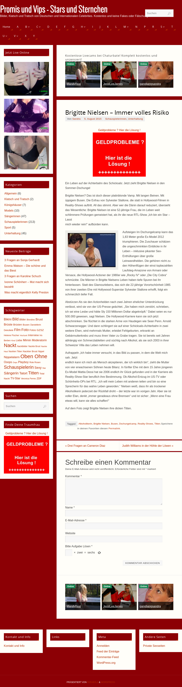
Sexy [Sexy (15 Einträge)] (38, 367)
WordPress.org (106, 662)
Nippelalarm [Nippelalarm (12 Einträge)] (12, 357)
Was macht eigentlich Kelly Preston (26, 292)
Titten (157, 423)
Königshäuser (13, 204)
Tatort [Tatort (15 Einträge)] (23, 373)
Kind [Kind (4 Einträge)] (13, 340)
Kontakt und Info (14, 645)
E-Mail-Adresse (75, 520)
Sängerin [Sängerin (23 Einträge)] (11, 373)
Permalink (114, 428)
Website (70, 533)
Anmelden (103, 645)
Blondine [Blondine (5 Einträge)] (31, 319)
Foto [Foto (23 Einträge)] (25, 330)
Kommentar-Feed (108, 657)
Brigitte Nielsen (101, 423)
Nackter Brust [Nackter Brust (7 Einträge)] (30, 351)
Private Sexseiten (154, 645)
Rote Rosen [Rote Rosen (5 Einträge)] (35, 362)
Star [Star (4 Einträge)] (44, 368)
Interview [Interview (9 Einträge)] (33, 335)
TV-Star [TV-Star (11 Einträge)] (15, 378)
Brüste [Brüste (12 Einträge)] (8, 324)
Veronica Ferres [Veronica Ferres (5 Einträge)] (28, 378)
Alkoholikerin (85, 423)
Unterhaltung (135, 118)
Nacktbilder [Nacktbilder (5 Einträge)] (22, 346)
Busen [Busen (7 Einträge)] (26, 324)
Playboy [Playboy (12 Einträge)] (23, 362)
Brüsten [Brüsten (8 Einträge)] (17, 324)
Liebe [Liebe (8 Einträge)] (19, 340)
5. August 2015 (93, 118)
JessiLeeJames (113, 83)
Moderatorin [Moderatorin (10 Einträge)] (39, 340)
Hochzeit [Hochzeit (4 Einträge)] (23, 335)
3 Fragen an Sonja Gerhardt (22, 260)
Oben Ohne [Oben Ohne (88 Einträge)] (33, 356)
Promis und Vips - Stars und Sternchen (53, 10)
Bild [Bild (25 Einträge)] (15, 319)
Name (70, 507)
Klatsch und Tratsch (16, 199)
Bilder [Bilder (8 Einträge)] (22, 319)
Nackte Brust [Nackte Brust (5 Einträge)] (34, 346)
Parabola (92, 682)
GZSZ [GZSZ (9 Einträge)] (40, 330)
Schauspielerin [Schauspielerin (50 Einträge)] (19, 367)
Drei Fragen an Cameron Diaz (85, 445)
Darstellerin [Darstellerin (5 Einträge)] (35, 325)
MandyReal (74, 83)
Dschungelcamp (127, 423)
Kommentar (73, 476)
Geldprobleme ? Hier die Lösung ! (119, 130)
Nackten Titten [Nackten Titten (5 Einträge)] (15, 351)
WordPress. (108, 682)
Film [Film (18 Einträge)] (17, 330)
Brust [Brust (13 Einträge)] (39, 319)
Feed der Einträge (108, 651)
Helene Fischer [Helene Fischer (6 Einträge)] (11, 335)
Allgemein (10, 193)
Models (9, 210)
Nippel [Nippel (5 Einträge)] (41, 351)
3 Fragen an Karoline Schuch (22, 276)
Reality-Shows (145, 423)
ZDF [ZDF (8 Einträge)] (39, 378)
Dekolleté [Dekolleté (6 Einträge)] (8, 330)
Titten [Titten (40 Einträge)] (33, 372)
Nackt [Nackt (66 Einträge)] (10, 345)
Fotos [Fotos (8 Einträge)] (33, 330)
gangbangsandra (150, 83)
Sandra (76, 118)
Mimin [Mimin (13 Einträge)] (27, 340)
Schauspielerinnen (116, 118)
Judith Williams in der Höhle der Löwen (147, 445)
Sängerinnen (12, 216)
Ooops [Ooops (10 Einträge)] (8, 362)
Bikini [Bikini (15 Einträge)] (7, 319)
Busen (114, 423)
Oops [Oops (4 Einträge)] (15, 362)
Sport (7, 227)
